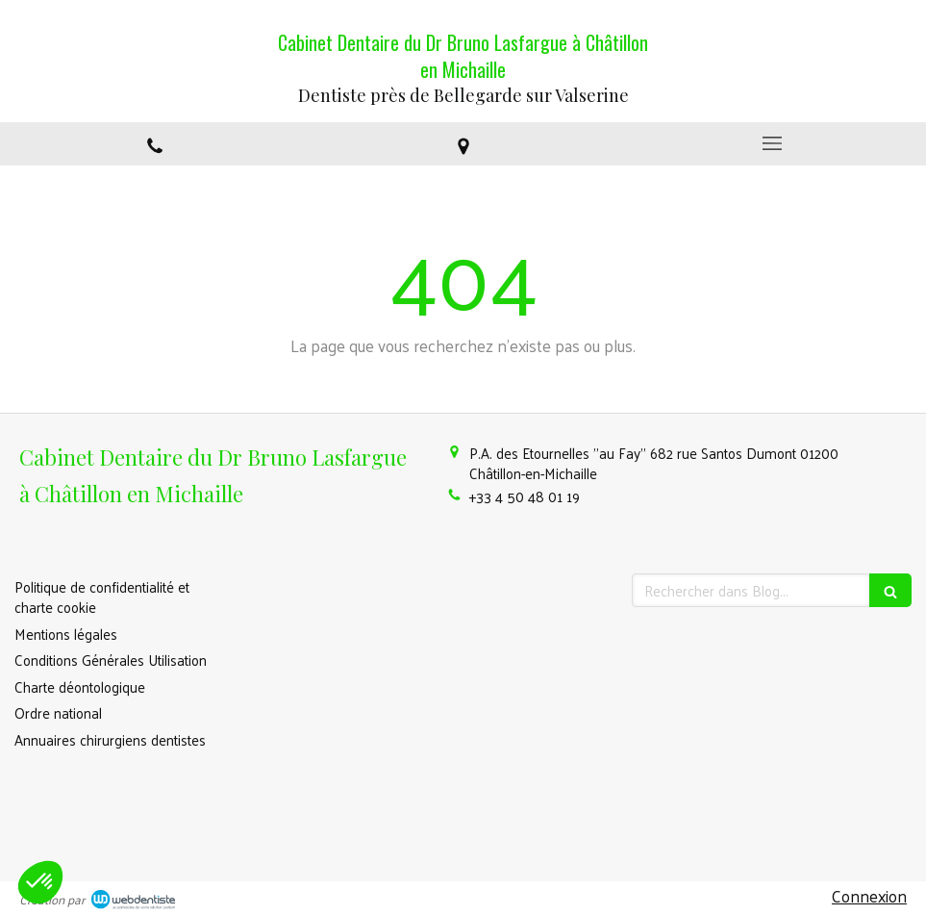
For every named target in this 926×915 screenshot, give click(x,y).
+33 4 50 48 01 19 (524, 496)
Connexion (869, 895)
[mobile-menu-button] (771, 143)
